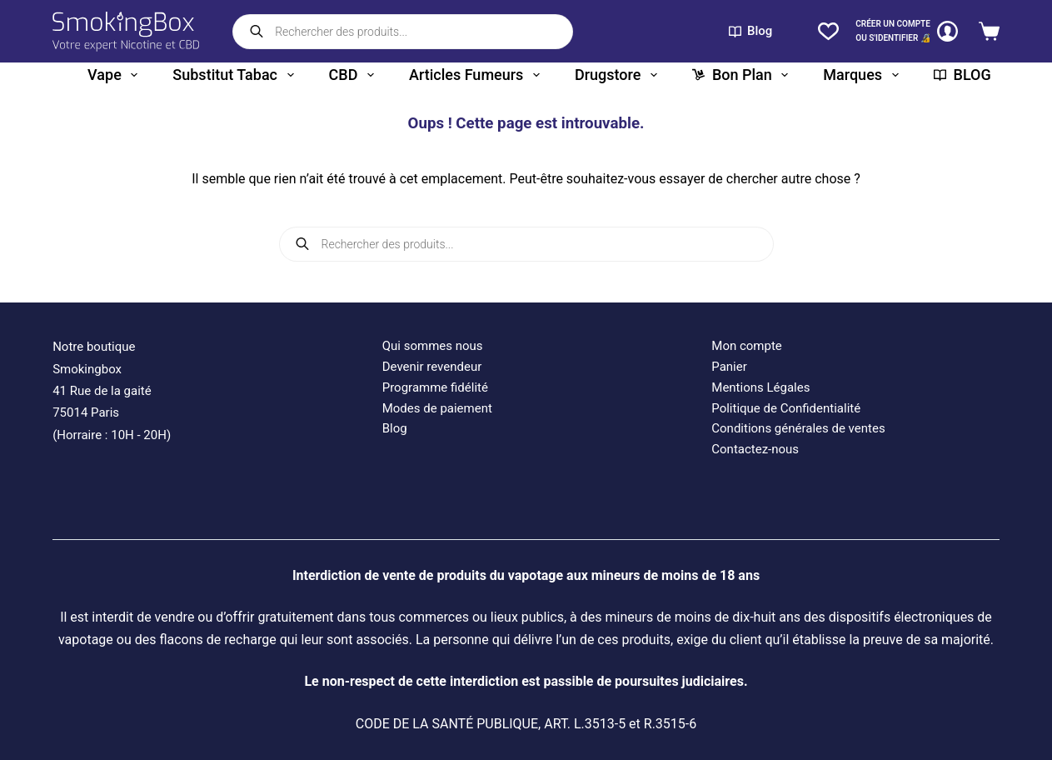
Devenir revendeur (432, 366)
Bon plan (740, 75)
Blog (751, 30)
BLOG (962, 74)
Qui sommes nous (432, 345)
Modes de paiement (437, 408)
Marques (860, 75)
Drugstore (616, 75)
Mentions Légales (760, 387)
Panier (729, 366)
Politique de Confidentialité (785, 408)
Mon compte (746, 345)
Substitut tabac (232, 75)
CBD (351, 75)
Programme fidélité (435, 387)
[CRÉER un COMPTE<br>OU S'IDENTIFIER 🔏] (906, 31)
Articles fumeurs (474, 75)
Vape (112, 75)
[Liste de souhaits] (828, 31)
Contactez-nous (755, 449)
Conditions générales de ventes (798, 428)
